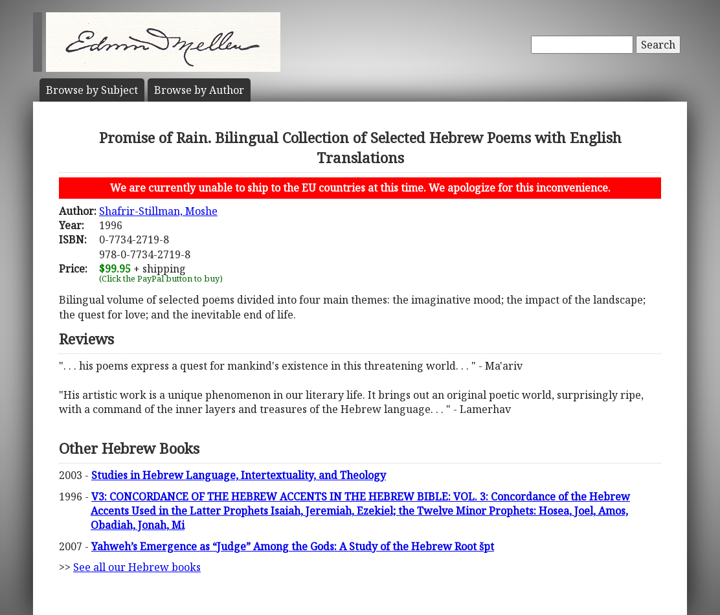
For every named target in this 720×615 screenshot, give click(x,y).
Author (199, 90)
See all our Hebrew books (137, 567)
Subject (92, 90)
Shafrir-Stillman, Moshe (158, 211)
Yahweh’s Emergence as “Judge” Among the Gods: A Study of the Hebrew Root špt (292, 546)
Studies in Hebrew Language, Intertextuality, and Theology (238, 475)
